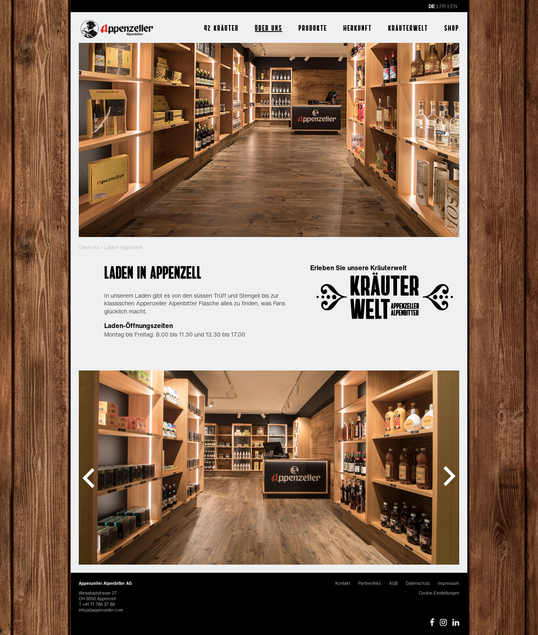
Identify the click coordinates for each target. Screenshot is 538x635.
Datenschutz (418, 583)
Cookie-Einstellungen (439, 593)
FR (442, 6)
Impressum (448, 583)
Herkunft (357, 28)
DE (432, 6)
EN (453, 6)
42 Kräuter (221, 28)
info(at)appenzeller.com (101, 610)
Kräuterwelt (408, 28)
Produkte (312, 28)
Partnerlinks (369, 583)
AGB (393, 583)
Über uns (268, 28)
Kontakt (342, 583)
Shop (451, 28)
